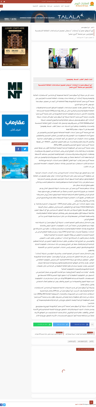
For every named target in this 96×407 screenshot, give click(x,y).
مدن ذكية (49, 6)
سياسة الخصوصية (51, 1)
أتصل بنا (44, 1)
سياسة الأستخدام (61, 1)
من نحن (68, 1)
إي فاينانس (71, 341)
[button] (79, 324)
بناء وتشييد (57, 6)
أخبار (62, 6)
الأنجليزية (35, 6)
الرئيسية (67, 6)
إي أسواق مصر (85, 27)
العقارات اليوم (79, 404)
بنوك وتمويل (42, 6)
